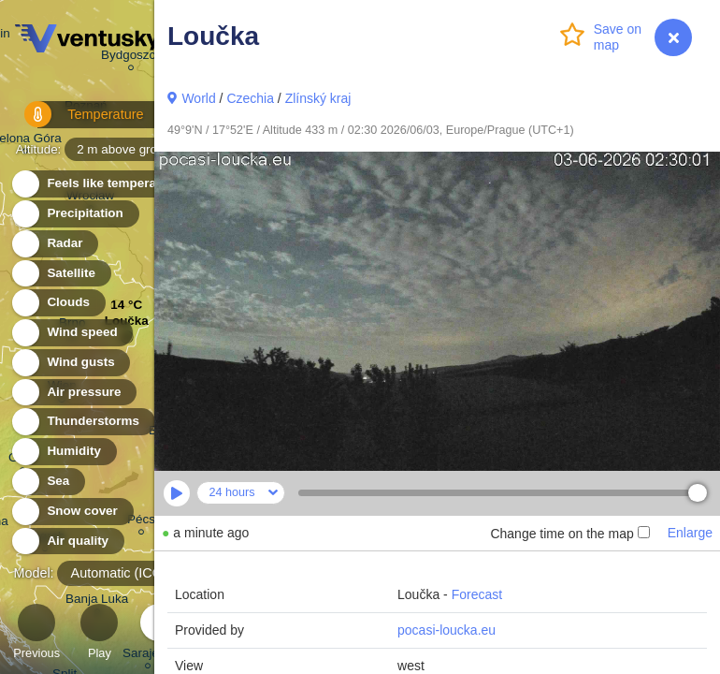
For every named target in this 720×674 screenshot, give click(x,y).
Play (99, 634)
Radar (54, 243)
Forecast (477, 594)
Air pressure (73, 392)
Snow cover (71, 511)
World (198, 98)
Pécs (141, 522)
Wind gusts (70, 362)
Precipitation (74, 213)
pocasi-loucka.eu (446, 630)
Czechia (250, 98)
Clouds (57, 302)
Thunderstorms (82, 421)
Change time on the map (569, 533)
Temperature (73, 121)
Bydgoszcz (131, 57)
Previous (36, 634)
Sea (47, 481)
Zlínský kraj (318, 98)
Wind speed (71, 332)
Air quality (66, 541)
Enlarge (690, 532)
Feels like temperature (102, 184)
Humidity (63, 451)
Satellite (60, 273)
